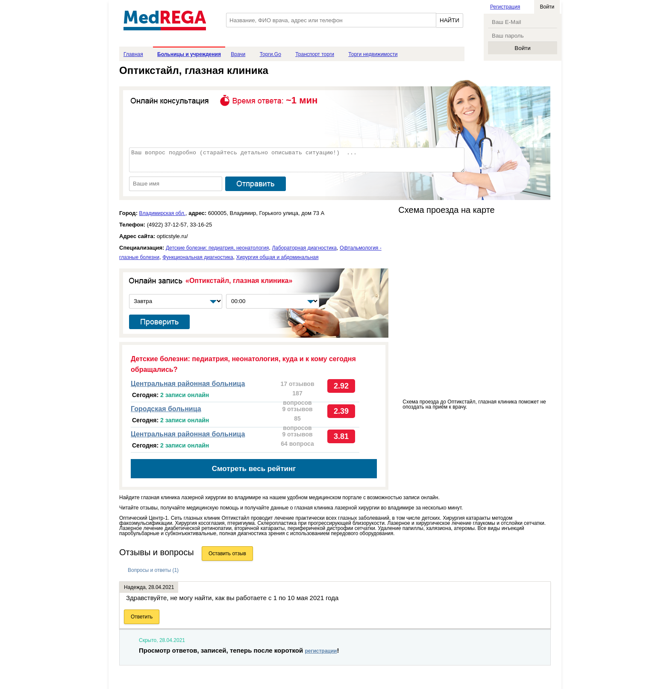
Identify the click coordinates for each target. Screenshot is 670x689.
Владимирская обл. (162, 213)
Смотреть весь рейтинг (254, 469)
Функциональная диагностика (197, 257)
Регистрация (505, 7)
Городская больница (166, 408)
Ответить (142, 617)
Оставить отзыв (227, 553)
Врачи (238, 54)
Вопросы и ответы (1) (153, 570)
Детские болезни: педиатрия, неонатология (217, 248)
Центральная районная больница (188, 383)
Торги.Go (270, 54)
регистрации (321, 651)
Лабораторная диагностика (304, 248)
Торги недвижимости (372, 54)
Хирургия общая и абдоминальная (277, 257)
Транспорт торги (314, 54)
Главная (133, 54)
